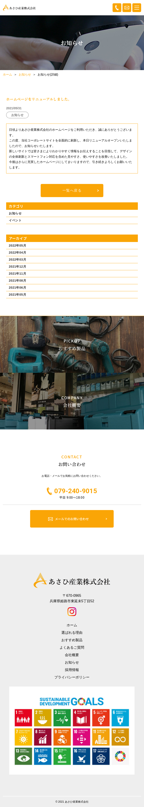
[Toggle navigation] (136, 8)
